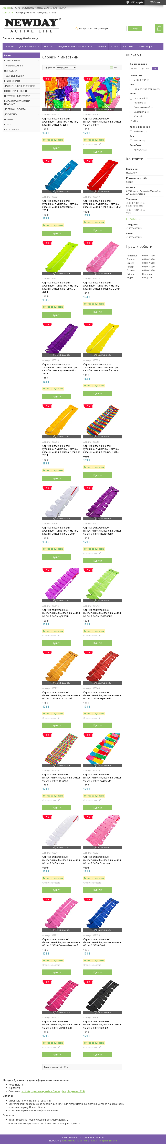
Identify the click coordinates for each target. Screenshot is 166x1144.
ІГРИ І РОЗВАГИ (12, 80)
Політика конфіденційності (103, 1140)
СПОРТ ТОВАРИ (12, 60)
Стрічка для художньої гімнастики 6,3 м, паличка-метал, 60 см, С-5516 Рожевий (102, 859)
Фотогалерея (146, 46)
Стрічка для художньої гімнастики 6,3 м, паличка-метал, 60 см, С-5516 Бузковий (61, 613)
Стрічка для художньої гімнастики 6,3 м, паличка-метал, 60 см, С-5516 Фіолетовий (102, 530)
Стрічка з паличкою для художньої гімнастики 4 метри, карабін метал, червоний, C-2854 (102, 204)
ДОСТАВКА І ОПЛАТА (15, 109)
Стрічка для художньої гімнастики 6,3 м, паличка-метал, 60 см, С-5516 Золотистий (61, 695)
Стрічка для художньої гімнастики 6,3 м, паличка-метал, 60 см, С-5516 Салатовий (102, 613)
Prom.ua (100, 1137)
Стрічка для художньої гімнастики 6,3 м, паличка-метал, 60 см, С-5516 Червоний (102, 695)
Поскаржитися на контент (74, 1140)
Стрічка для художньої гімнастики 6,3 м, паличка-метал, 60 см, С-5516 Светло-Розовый (61, 942)
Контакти (128, 46)
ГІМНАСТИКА (10, 70)
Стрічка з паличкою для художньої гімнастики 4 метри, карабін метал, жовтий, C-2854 (101, 367)
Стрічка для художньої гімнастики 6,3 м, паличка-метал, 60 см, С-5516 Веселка (61, 777)
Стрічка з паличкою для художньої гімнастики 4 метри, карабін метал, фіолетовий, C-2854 (60, 369)
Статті (114, 46)
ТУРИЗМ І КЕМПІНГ (13, 65)
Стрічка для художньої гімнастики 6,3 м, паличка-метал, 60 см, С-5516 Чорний (102, 1024)
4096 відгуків (136, 2)
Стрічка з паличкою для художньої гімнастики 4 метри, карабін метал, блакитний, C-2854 (60, 205)
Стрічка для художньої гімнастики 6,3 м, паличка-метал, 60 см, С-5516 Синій (102, 942)
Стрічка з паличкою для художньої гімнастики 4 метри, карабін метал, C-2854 (60, 121)
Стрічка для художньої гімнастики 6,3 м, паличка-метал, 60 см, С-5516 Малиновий (61, 1024)
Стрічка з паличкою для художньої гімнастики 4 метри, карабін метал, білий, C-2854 (60, 530)
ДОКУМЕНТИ (10, 114)
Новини (102, 46)
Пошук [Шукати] (135, 28)
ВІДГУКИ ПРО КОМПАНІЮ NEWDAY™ (17, 103)
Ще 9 (135, 120)
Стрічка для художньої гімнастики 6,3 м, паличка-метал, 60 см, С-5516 (102, 121)
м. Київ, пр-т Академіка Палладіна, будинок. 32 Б (53, 1091)
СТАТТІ (7, 124)
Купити (57, 148)
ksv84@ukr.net (133, 219)
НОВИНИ (8, 119)
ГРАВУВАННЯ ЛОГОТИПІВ (17, 96)
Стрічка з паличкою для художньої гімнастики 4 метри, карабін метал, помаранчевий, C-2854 (61, 450)
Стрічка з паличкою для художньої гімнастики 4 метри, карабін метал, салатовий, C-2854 (60, 287)
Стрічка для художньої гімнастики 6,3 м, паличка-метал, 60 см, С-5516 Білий (61, 859)
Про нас (48, 46)
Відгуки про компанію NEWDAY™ (75, 46)
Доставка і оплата (29, 46)
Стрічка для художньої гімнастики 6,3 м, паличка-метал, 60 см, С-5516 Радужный (102, 777)
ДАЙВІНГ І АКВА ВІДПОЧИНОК (19, 86)
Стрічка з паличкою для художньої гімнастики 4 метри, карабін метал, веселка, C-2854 (101, 449)
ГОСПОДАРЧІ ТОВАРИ (15, 90)
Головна (9, 46)
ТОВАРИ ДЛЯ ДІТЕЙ (14, 75)
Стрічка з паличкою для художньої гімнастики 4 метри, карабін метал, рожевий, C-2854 (101, 285)
